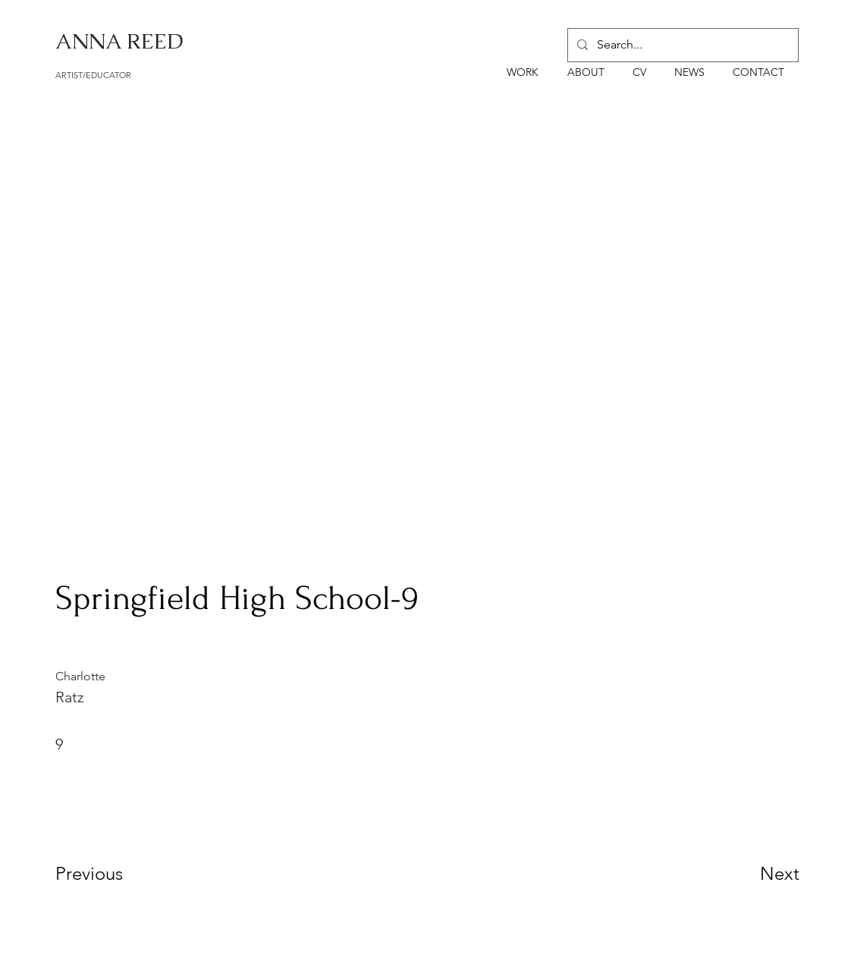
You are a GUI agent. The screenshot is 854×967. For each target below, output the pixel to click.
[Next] (749, 873)
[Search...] (681, 45)
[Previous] (109, 873)
